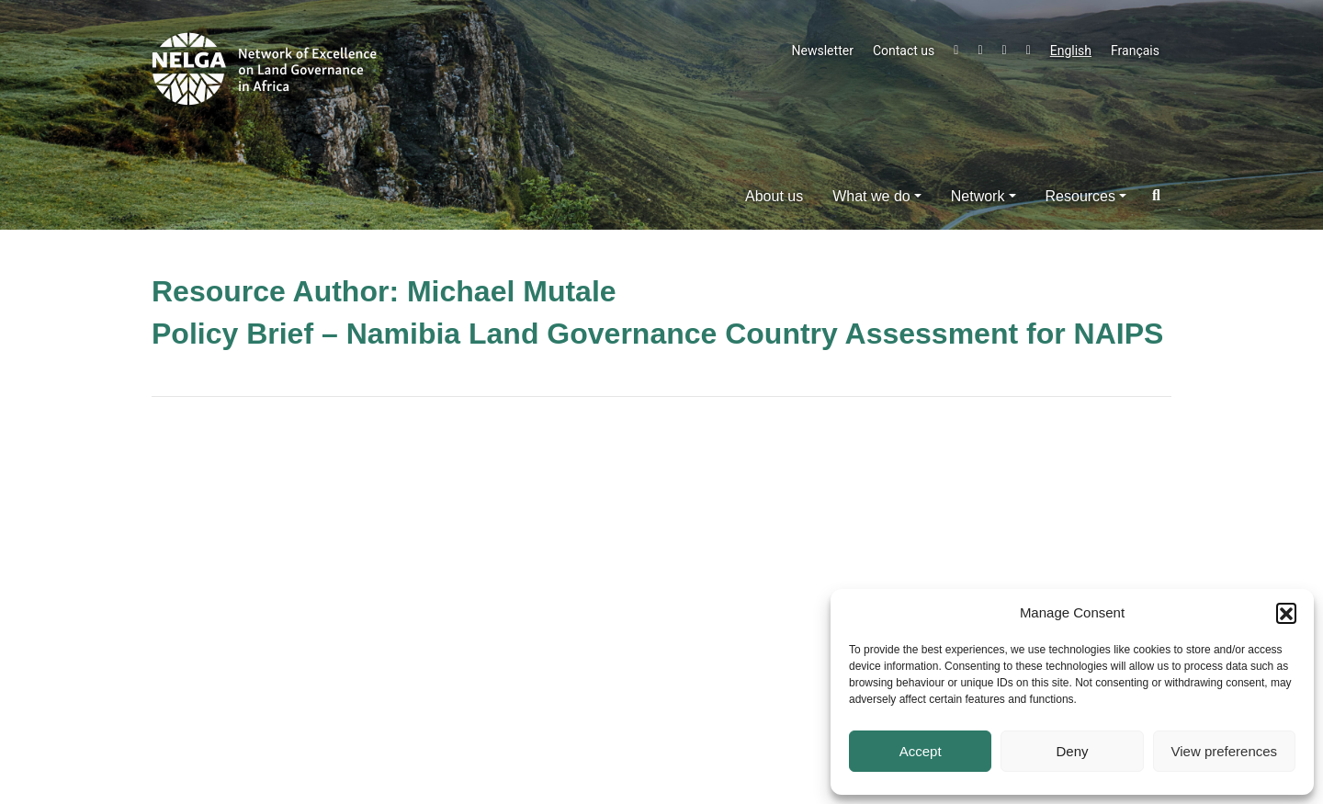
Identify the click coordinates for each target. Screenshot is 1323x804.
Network (978, 196)
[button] (1286, 613)
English (1070, 50)
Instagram (1028, 50)
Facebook (979, 50)
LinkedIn (1004, 50)
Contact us (903, 50)
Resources (1080, 196)
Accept (920, 751)
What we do (871, 196)
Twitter (956, 50)
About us (774, 196)
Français (1135, 50)
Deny (1072, 751)
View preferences (1224, 751)
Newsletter (823, 50)
